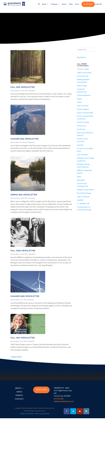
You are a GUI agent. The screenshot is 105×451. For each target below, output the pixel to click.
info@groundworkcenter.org (63, 401)
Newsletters (81, 57)
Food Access (81, 126)
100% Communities (84, 73)
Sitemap (22, 413)
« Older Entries (16, 357)
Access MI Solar (83, 76)
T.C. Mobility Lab (83, 203)
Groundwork (15, 90)
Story (45, 413)
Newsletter (32, 90)
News (71, 5)
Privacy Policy (30, 413)
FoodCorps (81, 129)
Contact (19, 399)
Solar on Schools (83, 197)
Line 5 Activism (82, 155)
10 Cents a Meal (83, 69)
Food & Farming (83, 122)
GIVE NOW (88, 5)
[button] (39, 7)
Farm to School (82, 106)
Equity (79, 99)
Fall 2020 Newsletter (22, 251)
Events (64, 5)
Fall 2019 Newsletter (22, 338)
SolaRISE (80, 200)
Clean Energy (82, 86)
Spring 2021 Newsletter (23, 195)
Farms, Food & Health (85, 113)
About (44, 5)
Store (77, 5)
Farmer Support (83, 109)
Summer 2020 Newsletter (24, 296)
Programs (54, 5)
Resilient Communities (85, 190)
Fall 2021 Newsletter (22, 87)
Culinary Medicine (83, 95)
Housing (80, 145)
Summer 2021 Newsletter (24, 139)
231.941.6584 (58, 398)
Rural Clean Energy (84, 193)
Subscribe (98, 5)
